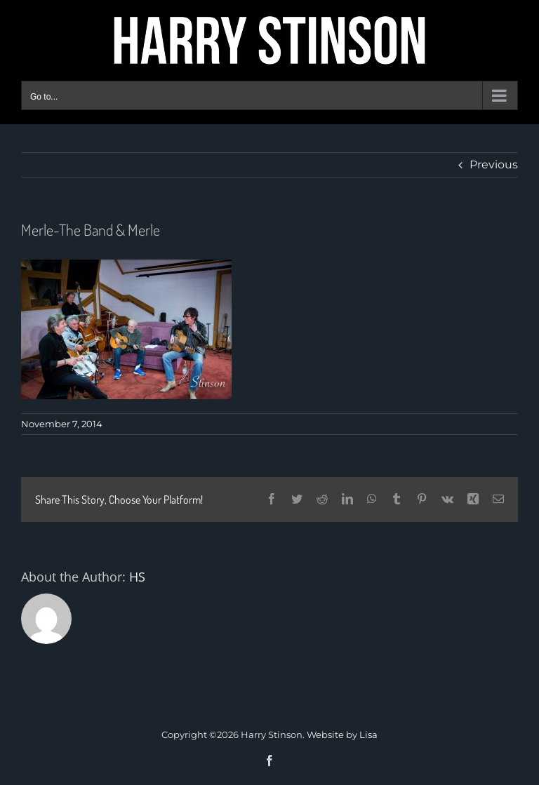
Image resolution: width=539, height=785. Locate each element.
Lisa (368, 734)
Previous (494, 164)
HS (137, 576)
